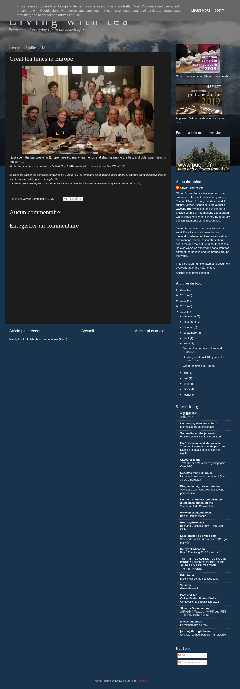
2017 (183, 300)
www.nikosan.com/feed (195, 512)
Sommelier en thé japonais (198, 433)
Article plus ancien (151, 331)
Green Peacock (189, 588)
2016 (183, 306)
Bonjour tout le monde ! (194, 515)
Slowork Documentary (195, 608)
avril (187, 383)
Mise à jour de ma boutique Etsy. (199, 578)
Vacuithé (186, 585)
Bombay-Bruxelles (192, 522)
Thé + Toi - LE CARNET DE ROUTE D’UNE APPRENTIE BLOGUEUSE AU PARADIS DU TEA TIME (203, 562)
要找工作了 (187, 416)
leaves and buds (191, 621)
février (188, 394)
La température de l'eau (194, 624)
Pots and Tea (188, 595)
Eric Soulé (187, 575)
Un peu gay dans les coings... (199, 423)
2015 (183, 311)
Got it (219, 10)
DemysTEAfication (192, 549)
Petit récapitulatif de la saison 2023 (200, 436)
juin (186, 372)
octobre (189, 327)
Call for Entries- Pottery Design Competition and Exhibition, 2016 (199, 600)
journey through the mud (196, 631)
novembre (190, 321)
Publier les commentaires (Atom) (47, 339)
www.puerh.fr (185, 208)
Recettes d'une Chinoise (196, 473)
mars (187, 389)
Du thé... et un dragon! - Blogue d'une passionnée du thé (201, 501)
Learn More (200, 10)
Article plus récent (24, 331)
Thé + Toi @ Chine (191, 568)
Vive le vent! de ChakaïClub (196, 506)
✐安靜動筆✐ (188, 413)
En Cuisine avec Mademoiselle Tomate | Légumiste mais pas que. (203, 445)
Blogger (141, 680)
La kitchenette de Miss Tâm (198, 535)
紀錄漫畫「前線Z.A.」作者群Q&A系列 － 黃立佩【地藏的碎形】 (203, 613)
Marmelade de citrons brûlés (197, 426)
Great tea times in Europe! (199, 365)
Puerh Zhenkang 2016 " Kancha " (200, 552)
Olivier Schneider (191, 187)
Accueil (87, 331)
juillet (187, 343)
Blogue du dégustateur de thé (200, 486)
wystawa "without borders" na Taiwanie (203, 634)
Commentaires (189, 662)
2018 (183, 295)
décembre (190, 316)
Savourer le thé (190, 459)
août (187, 338)
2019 (183, 289)
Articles (184, 655)
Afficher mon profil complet (192, 272)
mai (186, 378)
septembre (191, 332)
